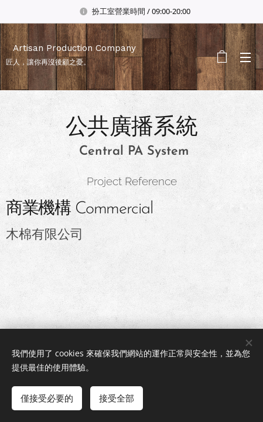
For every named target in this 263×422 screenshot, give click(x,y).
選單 (245, 57)
